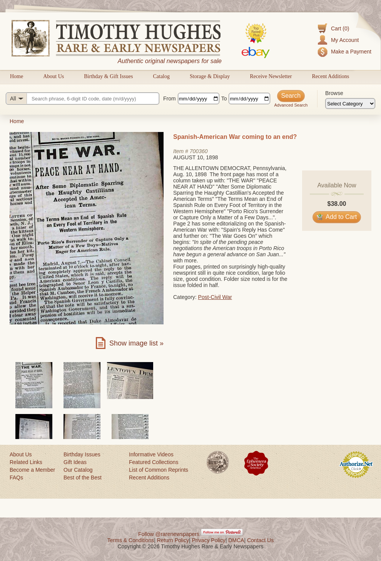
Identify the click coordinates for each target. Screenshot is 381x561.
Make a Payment (351, 51)
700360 (199, 151)
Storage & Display (210, 76)
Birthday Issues (82, 454)
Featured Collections (153, 462)
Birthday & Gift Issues (108, 76)
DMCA (236, 540)
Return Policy (173, 540)
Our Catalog (78, 470)
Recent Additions (330, 76)
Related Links (26, 462)
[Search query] (82, 98)
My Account (345, 40)
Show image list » (136, 343)
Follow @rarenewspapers (168, 534)
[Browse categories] (350, 103)
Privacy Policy (209, 540)
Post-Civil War (215, 297)
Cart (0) (340, 28)
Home (16, 76)
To (224, 98)
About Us (53, 76)
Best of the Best (83, 477)
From (169, 98)
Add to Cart (337, 217)
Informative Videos (151, 454)
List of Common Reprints (158, 470)
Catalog (161, 76)
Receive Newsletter (271, 76)
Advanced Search (290, 105)
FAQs (16, 477)
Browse (334, 93)
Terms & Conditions (130, 540)
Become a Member (32, 470)
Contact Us (260, 540)
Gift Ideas (75, 462)
